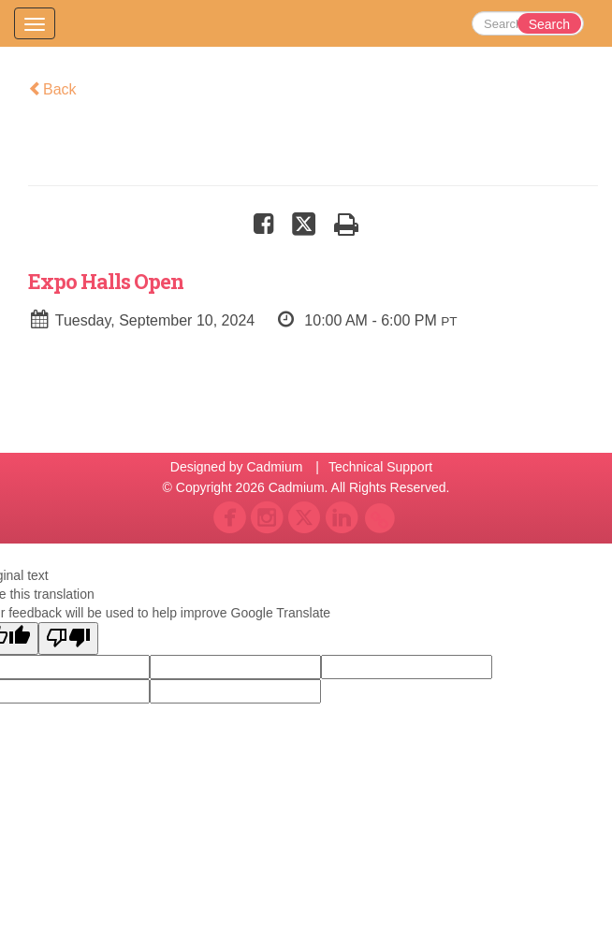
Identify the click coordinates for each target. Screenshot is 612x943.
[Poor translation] (68, 638)
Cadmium (274, 466)
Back (52, 89)
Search (549, 24)
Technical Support (380, 466)
